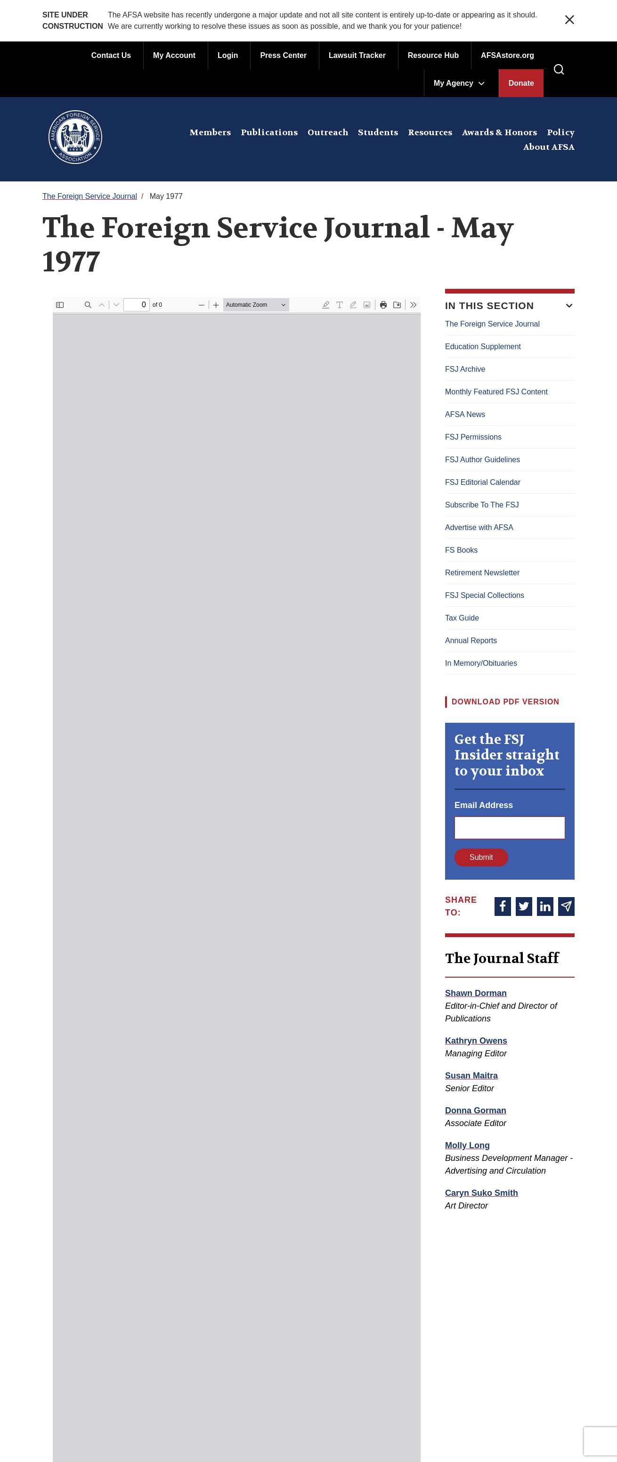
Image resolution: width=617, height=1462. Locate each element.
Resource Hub (433, 55)
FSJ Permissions (473, 437)
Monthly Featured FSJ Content (496, 392)
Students (378, 132)
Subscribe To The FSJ (482, 505)
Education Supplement (483, 347)
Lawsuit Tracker (357, 55)
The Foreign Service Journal (89, 196)
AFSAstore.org (507, 55)
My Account (174, 55)
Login (228, 55)
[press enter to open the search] (559, 69)
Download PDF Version (506, 702)
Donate (521, 83)
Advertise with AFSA (479, 527)
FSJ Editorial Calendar (482, 482)
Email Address (484, 805)
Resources (430, 132)
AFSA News (465, 414)
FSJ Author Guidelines (482, 460)
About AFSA (549, 147)
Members (210, 132)
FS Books (461, 550)
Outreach (328, 132)
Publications (269, 132)
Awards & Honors (499, 132)
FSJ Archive (465, 369)
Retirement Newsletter (482, 573)
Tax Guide (462, 618)
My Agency (453, 83)
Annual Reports (471, 641)
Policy (561, 132)
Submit (481, 857)
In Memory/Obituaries (481, 663)
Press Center (283, 55)
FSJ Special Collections (484, 595)
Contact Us (111, 55)
